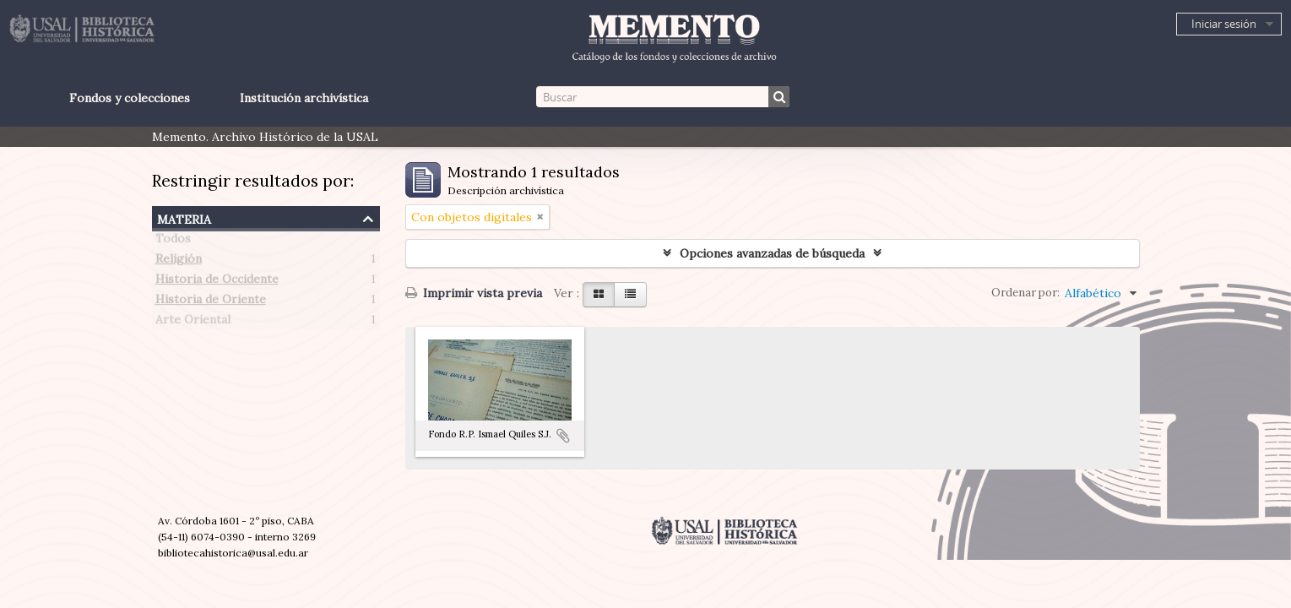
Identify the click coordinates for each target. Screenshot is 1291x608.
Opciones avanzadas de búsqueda (772, 253)
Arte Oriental (193, 322)
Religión (178, 261)
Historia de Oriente (210, 302)
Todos (173, 241)
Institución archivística (304, 98)
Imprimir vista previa (473, 293)
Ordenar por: (1025, 292)
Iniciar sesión (1223, 23)
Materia (184, 217)
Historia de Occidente (217, 282)
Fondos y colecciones (129, 98)
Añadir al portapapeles (563, 435)
